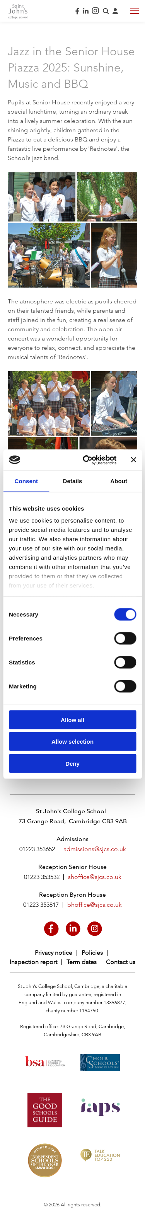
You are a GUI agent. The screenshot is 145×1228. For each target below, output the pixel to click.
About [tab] (118, 481)
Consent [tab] (26, 481)
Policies (92, 952)
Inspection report (33, 962)
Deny (72, 763)
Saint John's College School (18, 11)
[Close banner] (133, 460)
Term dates (82, 962)
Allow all (72, 719)
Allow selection (72, 741)
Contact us (120, 962)
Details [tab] (72, 481)
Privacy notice (53, 952)
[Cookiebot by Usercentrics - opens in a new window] (86, 460)
